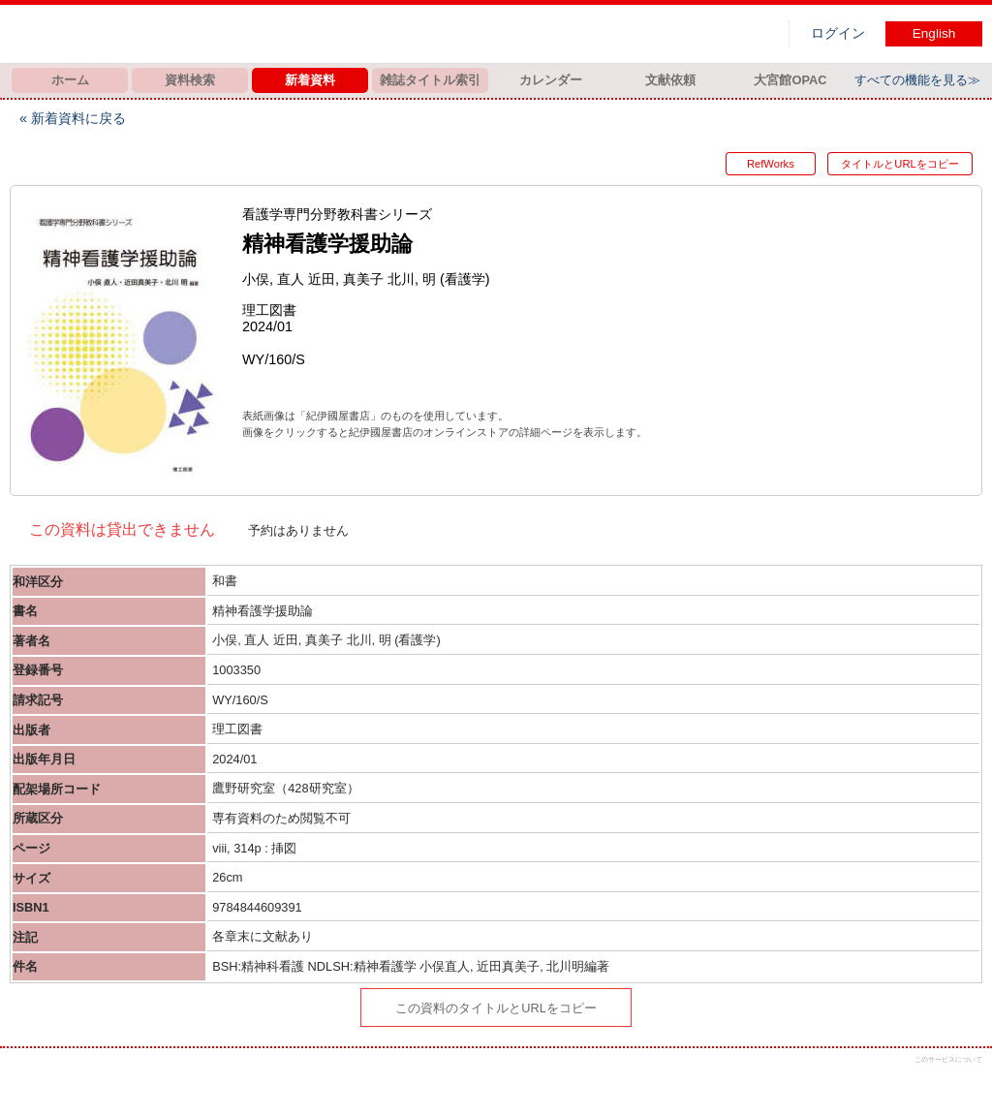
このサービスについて (948, 1059)
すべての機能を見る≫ (917, 80)
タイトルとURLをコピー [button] (899, 164)
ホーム (70, 80)
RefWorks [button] (766, 164)
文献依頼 (670, 80)
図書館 (213, 34)
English (934, 33)
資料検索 (190, 80)
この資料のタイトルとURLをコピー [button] (496, 1008)
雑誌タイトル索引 (430, 80)
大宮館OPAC (790, 80)
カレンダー (550, 80)
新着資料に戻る (78, 118)
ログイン (838, 33)
